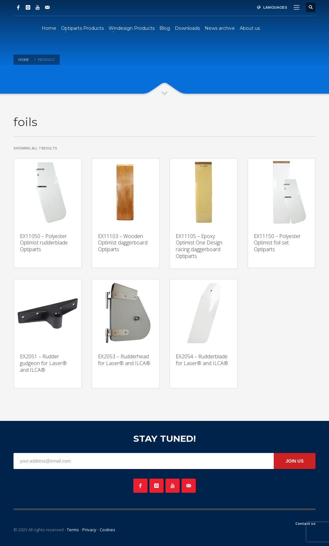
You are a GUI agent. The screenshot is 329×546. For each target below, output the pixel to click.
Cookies (107, 530)
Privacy (89, 530)
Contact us (305, 523)
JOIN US (295, 461)
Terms (73, 530)
